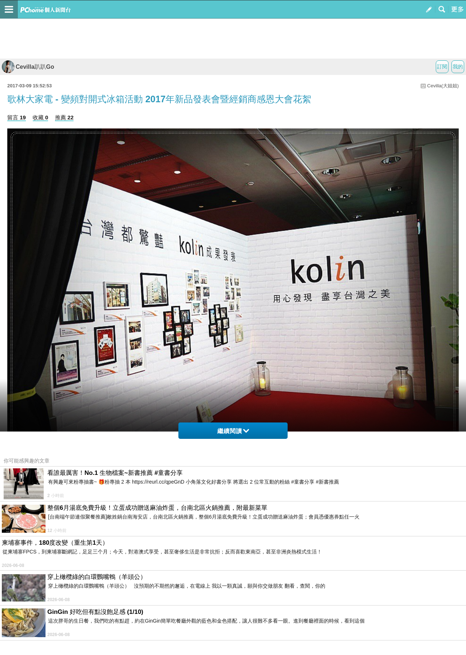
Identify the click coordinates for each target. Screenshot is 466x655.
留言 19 (16, 117)
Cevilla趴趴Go (28, 66)
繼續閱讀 (233, 431)
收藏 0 (40, 117)
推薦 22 (64, 117)
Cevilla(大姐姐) (443, 85)
